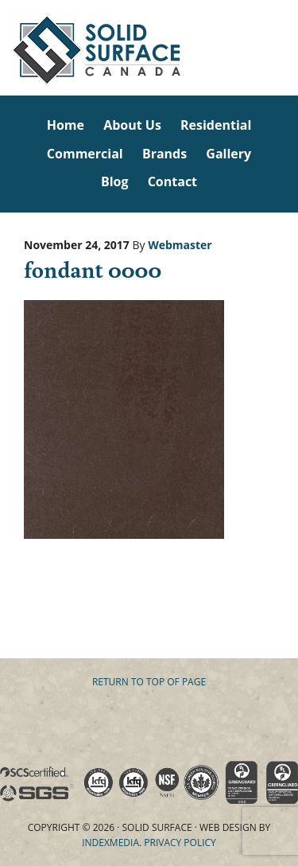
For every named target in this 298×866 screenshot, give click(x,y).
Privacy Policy (180, 842)
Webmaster (180, 244)
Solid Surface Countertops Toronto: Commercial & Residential (2, 48)
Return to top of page (149, 682)
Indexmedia (110, 842)
